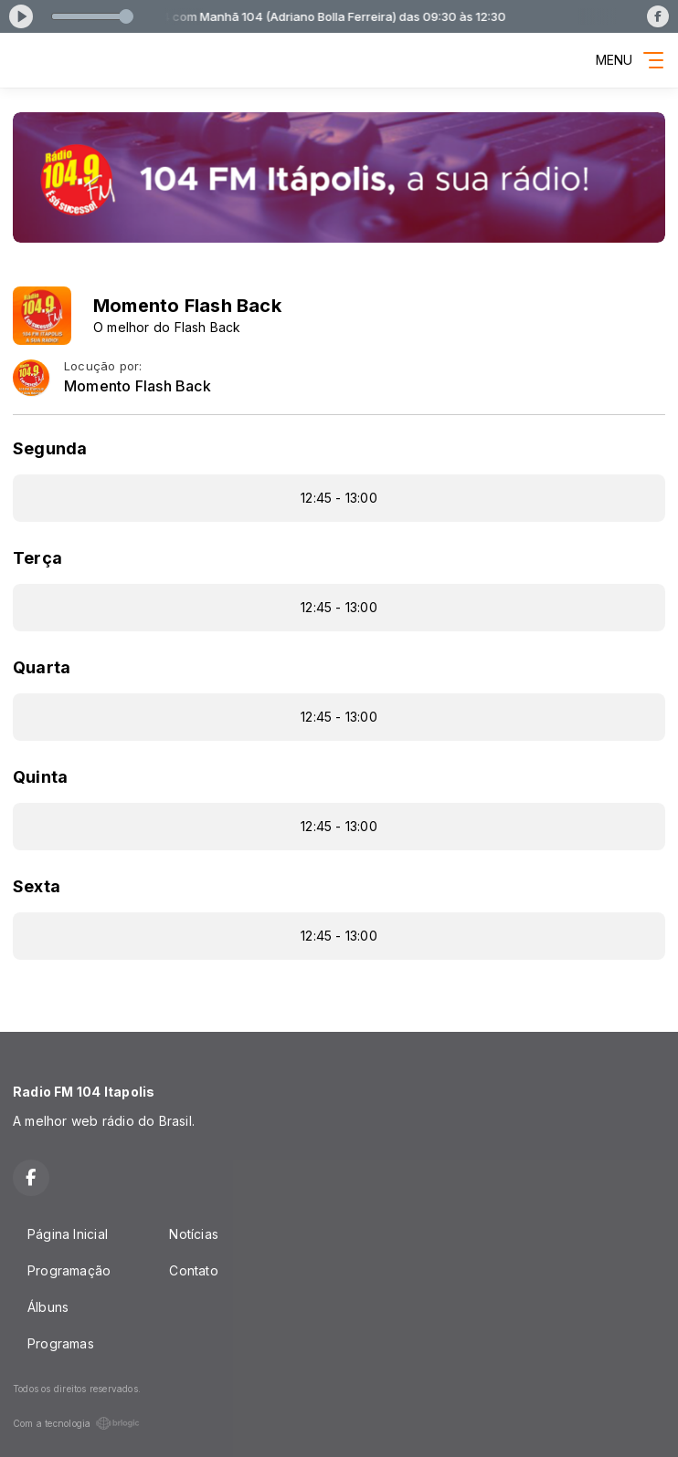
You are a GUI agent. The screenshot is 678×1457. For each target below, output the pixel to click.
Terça (37, 557)
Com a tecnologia (76, 1423)
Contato (193, 1270)
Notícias (193, 1234)
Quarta (41, 667)
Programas (60, 1343)
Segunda (50, 448)
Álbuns (48, 1307)
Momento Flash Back (137, 386)
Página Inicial (67, 1234)
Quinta (40, 776)
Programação (69, 1270)
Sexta (36, 886)
